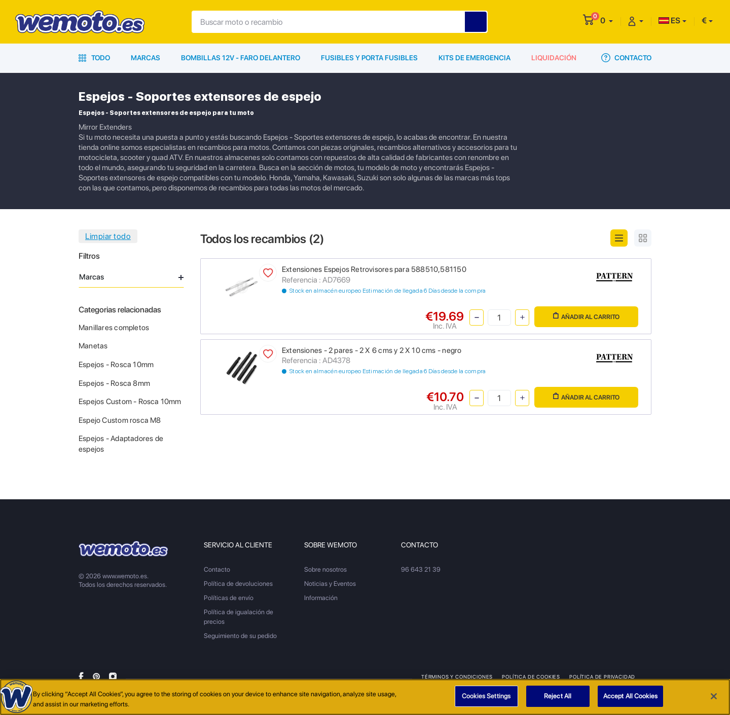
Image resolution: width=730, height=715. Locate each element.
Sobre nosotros (325, 569)
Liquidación (553, 58)
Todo (94, 58)
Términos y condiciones (457, 676)
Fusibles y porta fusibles (369, 58)
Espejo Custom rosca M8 (120, 420)
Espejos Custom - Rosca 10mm (130, 401)
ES (669, 20)
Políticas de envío (228, 598)
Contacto (626, 57)
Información (321, 598)
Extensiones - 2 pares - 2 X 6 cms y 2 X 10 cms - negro (371, 350)
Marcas (145, 58)
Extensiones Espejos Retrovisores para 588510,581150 (374, 269)
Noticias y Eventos (330, 583)
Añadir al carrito (586, 316)
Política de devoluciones (238, 583)
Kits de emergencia (474, 58)
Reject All (557, 696)
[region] (365, 697)
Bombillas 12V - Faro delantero (240, 58)
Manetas (93, 345)
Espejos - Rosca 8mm (114, 383)
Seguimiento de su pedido (240, 636)
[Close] (714, 696)
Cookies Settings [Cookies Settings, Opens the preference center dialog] (486, 696)
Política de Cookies (531, 676)
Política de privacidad (602, 676)
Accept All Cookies (630, 696)
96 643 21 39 (421, 569)
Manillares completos (114, 327)
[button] (606, 20)
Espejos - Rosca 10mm (116, 364)
